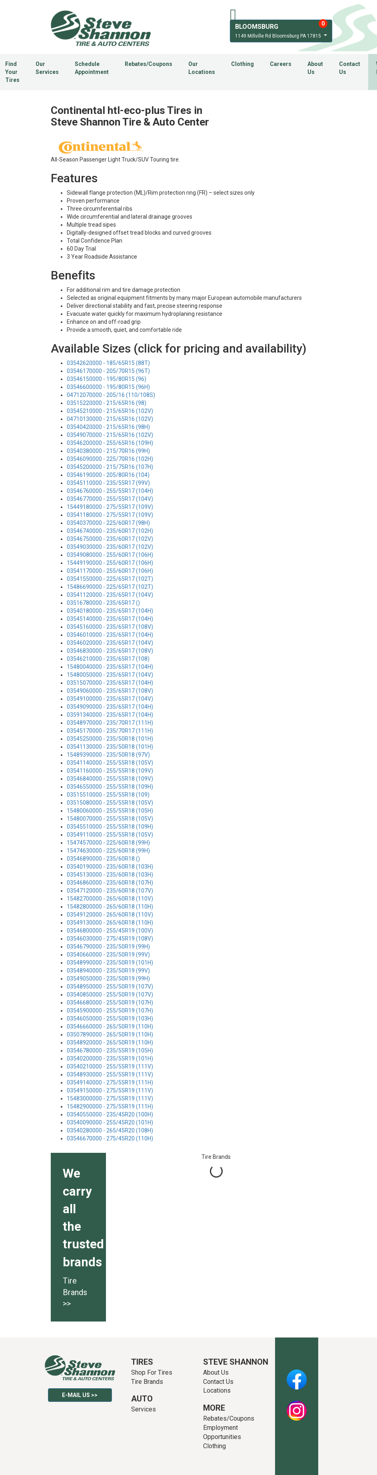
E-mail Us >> (80, 1395)
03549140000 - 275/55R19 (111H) (110, 1082)
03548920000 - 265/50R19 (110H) (110, 1042)
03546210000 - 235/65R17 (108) (108, 659)
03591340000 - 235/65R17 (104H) (110, 715)
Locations (217, 1390)
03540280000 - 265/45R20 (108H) (110, 1130)
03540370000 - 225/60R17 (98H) (108, 523)
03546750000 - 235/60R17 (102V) (110, 539)
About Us (315, 68)
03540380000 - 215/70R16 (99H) (108, 451)
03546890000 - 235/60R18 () (103, 858)
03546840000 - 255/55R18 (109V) (110, 778)
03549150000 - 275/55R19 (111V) (110, 1090)
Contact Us (349, 68)
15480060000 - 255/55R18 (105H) (110, 810)
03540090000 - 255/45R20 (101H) (110, 1122)
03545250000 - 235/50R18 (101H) (110, 739)
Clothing (242, 64)
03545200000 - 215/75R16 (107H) (110, 467)
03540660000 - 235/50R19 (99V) (108, 954)
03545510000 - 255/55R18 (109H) (110, 826)
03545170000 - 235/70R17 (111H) (110, 731)
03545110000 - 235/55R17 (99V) (108, 483)
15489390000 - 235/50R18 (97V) (108, 754)
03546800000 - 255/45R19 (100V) (110, 930)
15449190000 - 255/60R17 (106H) (110, 563)
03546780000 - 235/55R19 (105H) (110, 1050)
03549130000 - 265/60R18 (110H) (110, 922)
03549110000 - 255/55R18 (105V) (110, 834)
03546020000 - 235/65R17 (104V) (110, 643)
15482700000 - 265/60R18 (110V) (110, 898)
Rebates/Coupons (148, 64)
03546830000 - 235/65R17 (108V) (110, 651)
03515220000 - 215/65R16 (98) (106, 403)
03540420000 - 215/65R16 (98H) (108, 427)
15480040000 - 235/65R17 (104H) (110, 667)
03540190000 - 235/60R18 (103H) (110, 866)
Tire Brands (147, 1381)
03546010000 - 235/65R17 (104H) (110, 635)
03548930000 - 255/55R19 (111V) (110, 1074)
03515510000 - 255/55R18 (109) (108, 794)
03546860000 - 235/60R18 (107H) (110, 882)
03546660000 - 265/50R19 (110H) (110, 1026)
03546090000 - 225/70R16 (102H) (110, 459)
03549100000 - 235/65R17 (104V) (110, 699)
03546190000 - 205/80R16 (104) (108, 475)
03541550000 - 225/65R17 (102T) (110, 579)
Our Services (47, 68)
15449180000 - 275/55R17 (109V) (110, 507)
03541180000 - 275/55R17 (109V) (110, 515)
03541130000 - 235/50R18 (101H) (110, 746)
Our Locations (201, 68)
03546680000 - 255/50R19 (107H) (110, 1002)
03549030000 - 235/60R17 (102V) (110, 547)
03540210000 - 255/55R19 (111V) (110, 1066)
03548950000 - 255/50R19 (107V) (110, 986)
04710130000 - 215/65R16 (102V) (110, 419)
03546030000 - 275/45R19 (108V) (110, 938)
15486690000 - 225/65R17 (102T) (110, 587)
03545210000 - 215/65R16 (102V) (110, 411)
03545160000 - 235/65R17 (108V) (110, 627)
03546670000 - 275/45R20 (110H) (110, 1138)
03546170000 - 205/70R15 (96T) (108, 371)
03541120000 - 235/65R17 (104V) (110, 595)
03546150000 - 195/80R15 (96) (106, 379)
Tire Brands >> (75, 1292)
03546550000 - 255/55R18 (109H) (110, 786)
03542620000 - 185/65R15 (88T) (108, 363)
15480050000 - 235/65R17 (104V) (110, 675)
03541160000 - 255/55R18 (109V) (110, 770)
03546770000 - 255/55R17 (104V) (110, 499)
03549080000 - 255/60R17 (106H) (110, 555)
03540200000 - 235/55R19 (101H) (110, 1058)
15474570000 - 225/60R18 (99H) (108, 842)
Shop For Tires (151, 1372)
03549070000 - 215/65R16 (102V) (110, 435)
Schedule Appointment (92, 68)
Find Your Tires (12, 72)
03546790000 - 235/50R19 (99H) (108, 946)
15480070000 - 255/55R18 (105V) (110, 818)
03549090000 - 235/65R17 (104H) (110, 707)
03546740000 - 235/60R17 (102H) (110, 531)
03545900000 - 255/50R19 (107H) (110, 1010)
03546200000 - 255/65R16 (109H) (110, 443)
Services (143, 1409)
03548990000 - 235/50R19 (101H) (110, 962)
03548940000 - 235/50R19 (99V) (108, 970)
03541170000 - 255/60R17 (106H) (110, 571)
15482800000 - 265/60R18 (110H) (110, 906)
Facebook (296, 1375)
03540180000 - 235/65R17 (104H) (110, 611)
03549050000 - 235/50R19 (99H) (108, 978)
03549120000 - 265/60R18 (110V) (110, 914)
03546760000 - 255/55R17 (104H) (110, 491)
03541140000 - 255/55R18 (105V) (110, 762)
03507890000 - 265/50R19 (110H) (110, 1034)
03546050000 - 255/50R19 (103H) (110, 1018)
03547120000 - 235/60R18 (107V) (110, 890)
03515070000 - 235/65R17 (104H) (110, 683)
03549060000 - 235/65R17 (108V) (110, 691)
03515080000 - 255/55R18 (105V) (110, 802)
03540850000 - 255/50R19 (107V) (110, 994)
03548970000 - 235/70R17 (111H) (110, 723)
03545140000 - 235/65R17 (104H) (110, 619)
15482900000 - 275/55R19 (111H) (110, 1106)
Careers (280, 64)
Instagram (296, 1406)
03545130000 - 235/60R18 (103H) (110, 874)
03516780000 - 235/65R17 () (103, 603)
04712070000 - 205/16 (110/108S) (111, 395)
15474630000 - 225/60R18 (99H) (108, 850)
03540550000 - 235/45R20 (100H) (110, 1114)
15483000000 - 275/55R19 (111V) (110, 1098)
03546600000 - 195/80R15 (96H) (108, 387)
